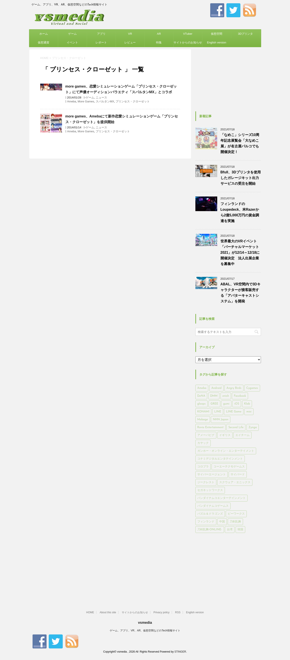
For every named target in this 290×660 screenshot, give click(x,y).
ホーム (43, 33)
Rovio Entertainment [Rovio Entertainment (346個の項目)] (210, 427)
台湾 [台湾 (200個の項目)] (230, 529)
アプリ (101, 33)
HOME (90, 612)
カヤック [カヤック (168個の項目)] (203, 443)
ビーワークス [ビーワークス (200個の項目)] (236, 513)
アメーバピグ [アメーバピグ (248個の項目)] (205, 435)
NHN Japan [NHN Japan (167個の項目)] (220, 419)
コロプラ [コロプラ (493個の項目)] (203, 466)
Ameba (71, 101)
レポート (101, 42)
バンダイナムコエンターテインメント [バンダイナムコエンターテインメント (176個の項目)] (221, 498)
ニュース (101, 97)
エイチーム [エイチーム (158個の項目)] (242, 435)
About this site (108, 612)
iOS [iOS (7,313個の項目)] (236, 403)
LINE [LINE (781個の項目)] (217, 411)
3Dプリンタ (245, 33)
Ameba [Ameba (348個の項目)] (202, 388)
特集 (159, 42)
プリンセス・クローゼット (133, 101)
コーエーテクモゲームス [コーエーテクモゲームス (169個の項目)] (229, 466)
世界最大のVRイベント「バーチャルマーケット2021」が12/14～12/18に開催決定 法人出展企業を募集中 (240, 252)
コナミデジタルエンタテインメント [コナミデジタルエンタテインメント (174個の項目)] (220, 458)
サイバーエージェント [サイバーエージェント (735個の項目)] (211, 474)
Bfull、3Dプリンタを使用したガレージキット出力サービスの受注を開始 (241, 177)
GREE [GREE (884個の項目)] (214, 403)
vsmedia (145, 622)
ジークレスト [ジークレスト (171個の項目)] (205, 482)
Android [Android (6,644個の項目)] (216, 388)
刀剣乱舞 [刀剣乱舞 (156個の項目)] (235, 521)
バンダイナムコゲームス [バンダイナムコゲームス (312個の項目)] (213, 506)
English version (216, 42)
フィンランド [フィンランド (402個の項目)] (205, 521)
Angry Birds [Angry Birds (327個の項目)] (233, 388)
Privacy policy (161, 612)
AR (159, 33)
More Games (86, 101)
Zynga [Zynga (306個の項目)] (252, 427)
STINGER (180, 651)
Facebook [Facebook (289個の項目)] (240, 396)
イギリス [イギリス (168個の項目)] (225, 435)
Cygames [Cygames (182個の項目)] (252, 388)
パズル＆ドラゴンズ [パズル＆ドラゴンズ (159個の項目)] (210, 513)
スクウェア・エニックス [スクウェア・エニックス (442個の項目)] (234, 482)
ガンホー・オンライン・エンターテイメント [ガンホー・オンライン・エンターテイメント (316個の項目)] (225, 451)
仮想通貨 (43, 42)
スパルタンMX (105, 101)
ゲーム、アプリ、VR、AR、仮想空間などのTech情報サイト (145, 630)
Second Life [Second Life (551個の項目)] (235, 427)
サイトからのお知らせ (188, 42)
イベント (72, 42)
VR (130, 33)
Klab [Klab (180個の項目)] (247, 403)
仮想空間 (216, 33)
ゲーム (72, 33)
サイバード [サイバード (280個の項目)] (238, 474)
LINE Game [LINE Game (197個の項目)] (233, 411)
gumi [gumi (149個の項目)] (226, 403)
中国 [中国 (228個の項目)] (222, 521)
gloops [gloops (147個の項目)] (201, 403)
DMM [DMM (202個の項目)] (214, 396)
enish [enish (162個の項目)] (225, 396)
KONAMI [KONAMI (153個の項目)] (203, 411)
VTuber (187, 33)
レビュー (130, 42)
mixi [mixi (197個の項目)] (248, 411)
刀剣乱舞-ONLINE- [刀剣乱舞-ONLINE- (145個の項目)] (209, 529)
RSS (178, 612)
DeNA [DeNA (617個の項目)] (201, 396)
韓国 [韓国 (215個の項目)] (240, 529)
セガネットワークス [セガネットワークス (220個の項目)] (210, 490)
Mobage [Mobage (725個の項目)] (202, 419)
